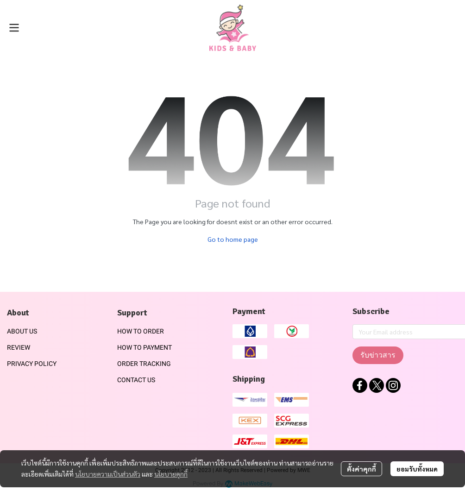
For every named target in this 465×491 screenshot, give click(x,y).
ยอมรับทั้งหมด (417, 469)
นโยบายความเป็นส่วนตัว (107, 474)
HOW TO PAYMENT (144, 347)
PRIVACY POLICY (32, 363)
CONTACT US (136, 380)
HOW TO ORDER (140, 331)
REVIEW (18, 347)
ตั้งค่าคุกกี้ (361, 469)
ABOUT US (22, 331)
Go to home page (232, 239)
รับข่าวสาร (378, 355)
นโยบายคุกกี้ (171, 474)
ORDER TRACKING (144, 363)
